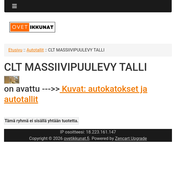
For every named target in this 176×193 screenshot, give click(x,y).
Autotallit (35, 50)
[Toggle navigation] (14, 6)
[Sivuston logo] (32, 27)
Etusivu (15, 50)
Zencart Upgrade (131, 138)
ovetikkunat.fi (76, 138)
